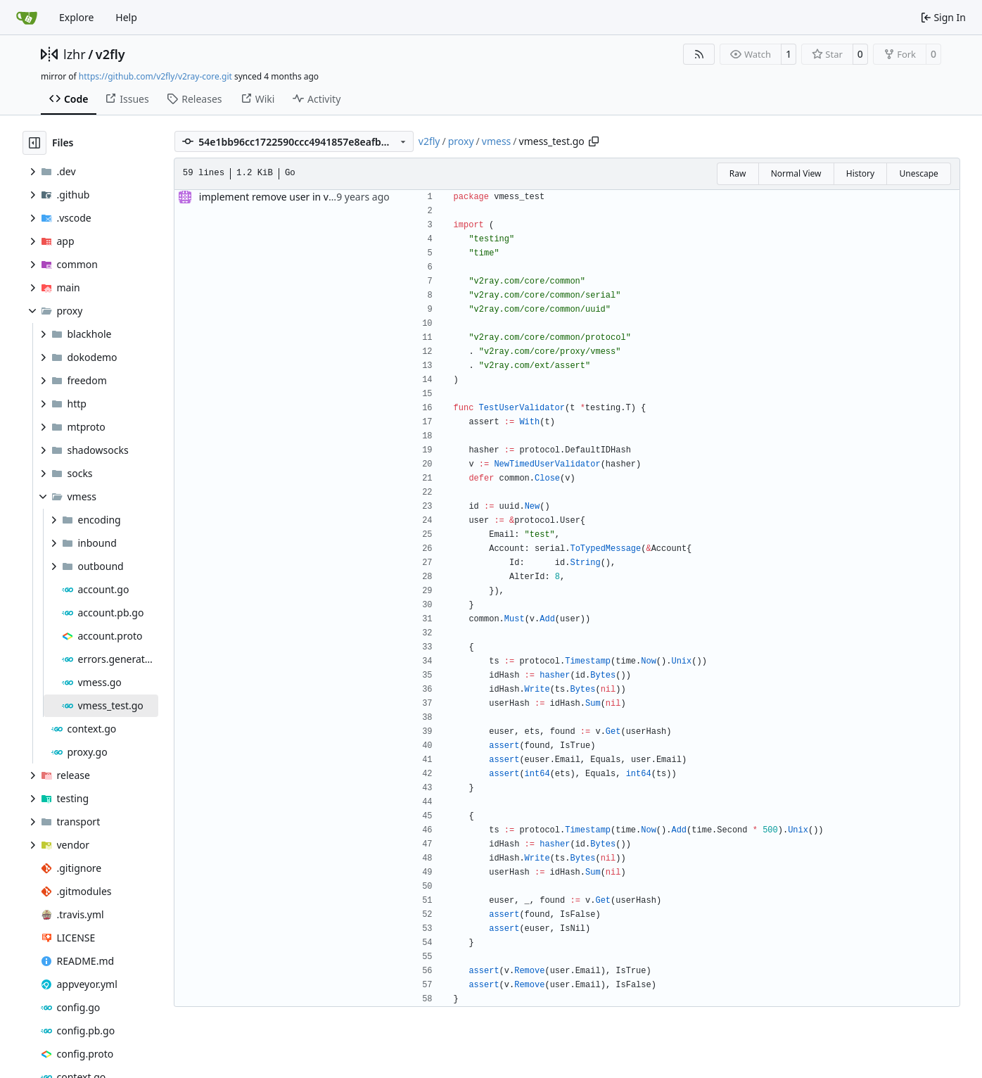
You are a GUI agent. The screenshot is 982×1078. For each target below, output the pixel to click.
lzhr (74, 54)
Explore (76, 17)
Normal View (796, 173)
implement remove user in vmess (276, 196)
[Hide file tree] (34, 143)
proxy (461, 141)
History (860, 173)
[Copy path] (594, 141)
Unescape (918, 173)
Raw (737, 173)
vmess (496, 141)
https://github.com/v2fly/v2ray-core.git (155, 76)
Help (126, 17)
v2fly (110, 54)
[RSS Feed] (699, 54)
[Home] (26, 17)
